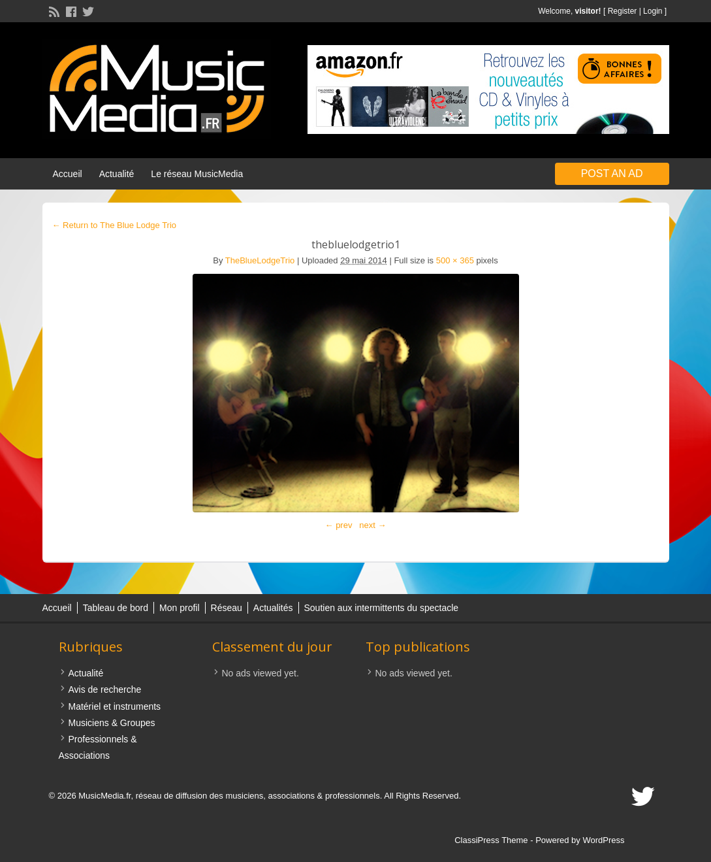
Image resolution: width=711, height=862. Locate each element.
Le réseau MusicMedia (197, 174)
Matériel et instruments (115, 706)
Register (622, 11)
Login (652, 11)
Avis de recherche (105, 689)
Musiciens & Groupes (112, 723)
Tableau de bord (115, 608)
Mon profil (179, 608)
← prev (339, 525)
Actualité (116, 174)
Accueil (67, 174)
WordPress (603, 840)
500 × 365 (455, 260)
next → (372, 525)
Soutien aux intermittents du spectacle (381, 608)
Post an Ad (612, 173)
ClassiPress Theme (491, 840)
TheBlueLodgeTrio (259, 260)
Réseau (226, 608)
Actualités (273, 608)
